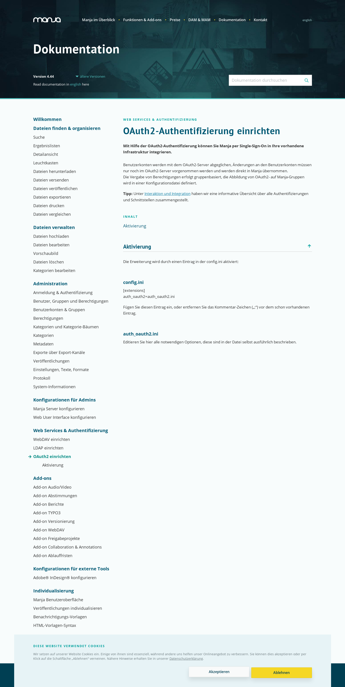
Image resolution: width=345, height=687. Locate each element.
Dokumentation (232, 20)
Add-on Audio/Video (52, 487)
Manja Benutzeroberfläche (58, 600)
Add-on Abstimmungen (55, 496)
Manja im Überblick (98, 20)
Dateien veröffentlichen (55, 188)
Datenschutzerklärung (186, 659)
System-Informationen (54, 387)
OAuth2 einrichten (52, 456)
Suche (39, 137)
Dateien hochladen (51, 236)
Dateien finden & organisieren (66, 128)
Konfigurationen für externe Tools (71, 569)
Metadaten (43, 344)
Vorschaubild (45, 253)
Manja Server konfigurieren (59, 409)
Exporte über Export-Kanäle (59, 352)
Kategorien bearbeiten (54, 270)
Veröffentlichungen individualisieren (67, 608)
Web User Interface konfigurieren (64, 417)
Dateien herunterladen (54, 171)
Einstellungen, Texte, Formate (61, 369)
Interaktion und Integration (168, 193)
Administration (50, 283)
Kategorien (43, 335)
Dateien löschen (48, 262)
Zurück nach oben (309, 246)
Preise (175, 20)
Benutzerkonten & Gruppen (59, 310)
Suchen (307, 80)
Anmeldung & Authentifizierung (63, 292)
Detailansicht (45, 154)
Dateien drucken (48, 206)
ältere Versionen (92, 76)
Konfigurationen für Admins (64, 400)
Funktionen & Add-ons (142, 20)
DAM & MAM (199, 20)
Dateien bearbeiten (51, 245)
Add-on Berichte (48, 504)
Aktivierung (52, 465)
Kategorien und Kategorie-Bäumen (66, 327)
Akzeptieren (218, 672)
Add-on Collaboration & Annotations (67, 547)
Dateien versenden (51, 180)
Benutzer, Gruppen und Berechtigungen (70, 301)
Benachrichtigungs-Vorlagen (60, 617)
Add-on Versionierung (54, 521)
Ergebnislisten (46, 146)
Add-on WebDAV (49, 530)
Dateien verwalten (54, 227)
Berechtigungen (48, 318)
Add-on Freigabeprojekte (56, 538)
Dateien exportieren (52, 197)
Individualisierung (53, 591)
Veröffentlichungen (51, 361)
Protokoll (41, 378)
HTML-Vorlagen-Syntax (54, 625)
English (307, 20)
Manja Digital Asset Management (47, 20)
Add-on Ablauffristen (52, 555)
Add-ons (42, 478)
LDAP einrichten (48, 448)
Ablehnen (281, 672)
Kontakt (260, 20)
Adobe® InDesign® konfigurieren (64, 578)
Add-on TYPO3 (46, 513)
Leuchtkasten (45, 163)
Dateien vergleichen (52, 214)
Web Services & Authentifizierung (70, 430)
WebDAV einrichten (51, 439)
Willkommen (47, 119)
